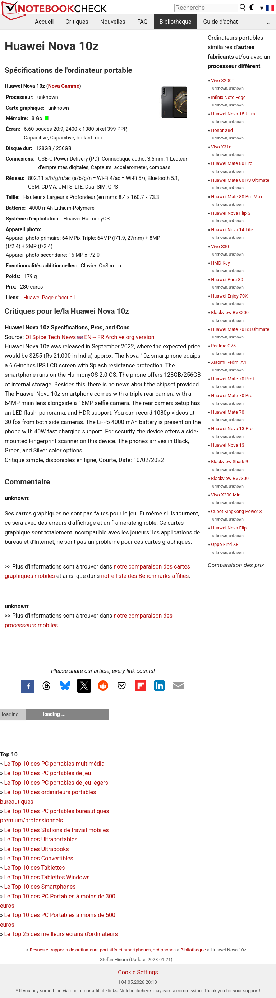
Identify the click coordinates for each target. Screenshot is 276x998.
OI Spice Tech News (50, 337)
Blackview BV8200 (230, 312)
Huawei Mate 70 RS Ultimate (240, 329)
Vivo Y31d (221, 146)
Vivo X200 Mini (226, 495)
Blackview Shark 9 (229, 461)
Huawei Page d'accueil (49, 298)
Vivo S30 (220, 246)
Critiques (76, 21)
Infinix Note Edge (228, 97)
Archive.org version (129, 337)
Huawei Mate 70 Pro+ (233, 378)
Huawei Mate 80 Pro (231, 163)
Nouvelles (112, 21)
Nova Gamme (63, 86)
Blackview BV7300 (230, 478)
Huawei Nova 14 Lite (232, 229)
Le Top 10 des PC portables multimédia (54, 763)
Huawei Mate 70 (227, 412)
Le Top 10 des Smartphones (39, 886)
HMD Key (220, 263)
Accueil (44, 21)
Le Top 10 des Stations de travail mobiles (56, 830)
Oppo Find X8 (225, 544)
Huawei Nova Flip (229, 528)
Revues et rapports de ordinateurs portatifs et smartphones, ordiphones (103, 949)
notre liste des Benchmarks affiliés (145, 575)
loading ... (13, 714)
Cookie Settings (138, 972)
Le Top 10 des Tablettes (34, 867)
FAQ (142, 21)
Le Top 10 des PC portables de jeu (47, 773)
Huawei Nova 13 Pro (232, 428)
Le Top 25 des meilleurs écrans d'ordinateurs (61, 934)
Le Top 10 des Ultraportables (40, 839)
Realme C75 (223, 345)
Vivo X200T (222, 80)
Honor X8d (222, 130)
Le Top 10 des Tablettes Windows (46, 877)
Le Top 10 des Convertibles (38, 858)
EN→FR (94, 337)
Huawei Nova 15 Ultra (233, 114)
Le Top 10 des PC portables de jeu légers (56, 782)
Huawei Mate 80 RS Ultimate (240, 180)
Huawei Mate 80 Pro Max (236, 196)
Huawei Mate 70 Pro (231, 395)
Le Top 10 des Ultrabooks (36, 849)
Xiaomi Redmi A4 (228, 362)
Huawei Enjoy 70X (229, 296)
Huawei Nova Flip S (230, 213)
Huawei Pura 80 (227, 279)
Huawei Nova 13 (227, 445)
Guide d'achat (220, 21)
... (267, 21)
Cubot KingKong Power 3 (236, 511)
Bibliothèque (176, 21)
